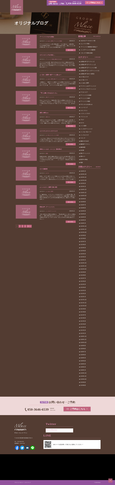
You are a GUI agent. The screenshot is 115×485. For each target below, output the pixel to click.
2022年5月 (83, 284)
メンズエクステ (84, 135)
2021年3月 (83, 327)
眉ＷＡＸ (64, 79)
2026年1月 (83, 171)
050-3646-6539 (74, 3)
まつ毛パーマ (84, 80)
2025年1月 (83, 186)
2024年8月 (83, 201)
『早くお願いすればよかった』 (49, 93)
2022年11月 (83, 266)
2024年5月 (83, 211)
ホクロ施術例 (44, 169)
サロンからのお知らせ (86, 104)
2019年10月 (83, 379)
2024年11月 (83, 192)
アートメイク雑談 (58, 41)
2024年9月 (83, 198)
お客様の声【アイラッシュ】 (88, 64)
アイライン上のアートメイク (88, 86)
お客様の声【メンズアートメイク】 (90, 70)
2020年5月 (83, 357)
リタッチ (82, 138)
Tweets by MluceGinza (52, 429)
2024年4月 (83, 214)
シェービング (84, 107)
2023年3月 (83, 253)
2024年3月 (83, 217)
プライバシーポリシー (19, 482)
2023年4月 (83, 250)
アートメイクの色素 (85, 95)
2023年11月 (83, 229)
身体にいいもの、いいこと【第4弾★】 (52, 149)
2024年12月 (83, 189)
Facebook (17, 448)
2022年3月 (83, 290)
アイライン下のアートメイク (88, 89)
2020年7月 (83, 351)
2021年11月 (83, 302)
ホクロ (47, 174)
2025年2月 (83, 183)
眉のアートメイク (58, 79)
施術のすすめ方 (58, 59)
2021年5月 (83, 321)
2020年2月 (83, 367)
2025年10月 (83, 180)
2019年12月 (83, 373)
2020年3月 (83, 364)
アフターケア (84, 92)
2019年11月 (83, 376)
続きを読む (70, 50)
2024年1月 (83, 223)
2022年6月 (83, 281)
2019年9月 (83, 382)
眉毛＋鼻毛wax (44, 113)
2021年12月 (83, 299)
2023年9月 (83, 235)
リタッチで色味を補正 (87, 53)
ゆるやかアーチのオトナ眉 (88, 40)
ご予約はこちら (95, 3)
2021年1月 (83, 333)
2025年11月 (83, 177)
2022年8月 (83, 275)
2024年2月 (83, 220)
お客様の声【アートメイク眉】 (88, 67)
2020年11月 (83, 339)
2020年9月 (83, 345)
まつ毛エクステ (49, 135)
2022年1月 (83, 296)
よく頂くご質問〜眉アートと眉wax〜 (51, 75)
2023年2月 (83, 256)
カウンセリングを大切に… (48, 55)
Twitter (22, 448)
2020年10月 (83, 342)
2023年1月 (83, 260)
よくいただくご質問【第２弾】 (49, 188)
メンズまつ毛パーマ (85, 132)
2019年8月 (83, 385)
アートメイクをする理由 (47, 36)
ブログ (82, 119)
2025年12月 (83, 174)
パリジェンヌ (84, 116)
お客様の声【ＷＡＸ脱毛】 (87, 73)
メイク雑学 (56, 135)
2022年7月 (83, 278)
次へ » (29, 227)
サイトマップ (29, 482)
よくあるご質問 (49, 41)
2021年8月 (83, 312)
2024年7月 (83, 204)
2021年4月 (83, 324)
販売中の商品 (84, 159)
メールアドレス (27, 448)
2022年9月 (83, 272)
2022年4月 (83, 287)
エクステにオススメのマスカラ (49, 131)
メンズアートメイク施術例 (88, 50)
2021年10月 (83, 305)
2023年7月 (83, 241)
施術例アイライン (85, 144)
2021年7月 (83, 315)
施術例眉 (82, 147)
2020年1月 (83, 370)
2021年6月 (83, 318)
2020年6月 (83, 354)
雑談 (47, 154)
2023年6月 (83, 244)
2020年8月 (83, 348)
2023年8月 (83, 238)
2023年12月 (83, 226)
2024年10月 (83, 195)
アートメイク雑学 (85, 98)
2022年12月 (83, 263)
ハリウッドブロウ (85, 113)
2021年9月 (83, 309)
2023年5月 (83, 247)
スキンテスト (84, 110)
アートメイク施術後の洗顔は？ (89, 46)
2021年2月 (83, 330)
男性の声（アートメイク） (48, 208)
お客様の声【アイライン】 (87, 61)
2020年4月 (83, 360)
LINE (32, 448)
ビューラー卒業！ (85, 43)
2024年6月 (83, 207)
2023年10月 (83, 232)
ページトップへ (110, 480)
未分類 (82, 150)
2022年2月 (83, 293)
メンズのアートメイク (51, 212)
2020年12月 (83, 336)
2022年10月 (83, 269)
